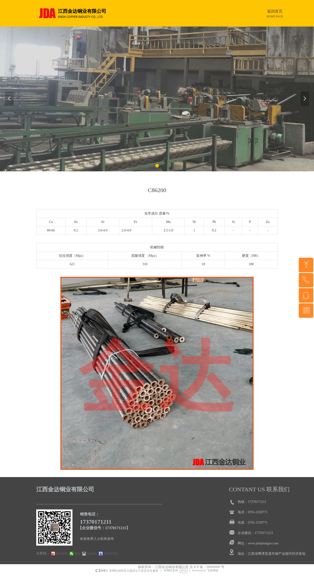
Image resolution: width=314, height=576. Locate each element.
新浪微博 (62, 553)
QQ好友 (92, 553)
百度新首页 (111, 553)
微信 (77, 553)
